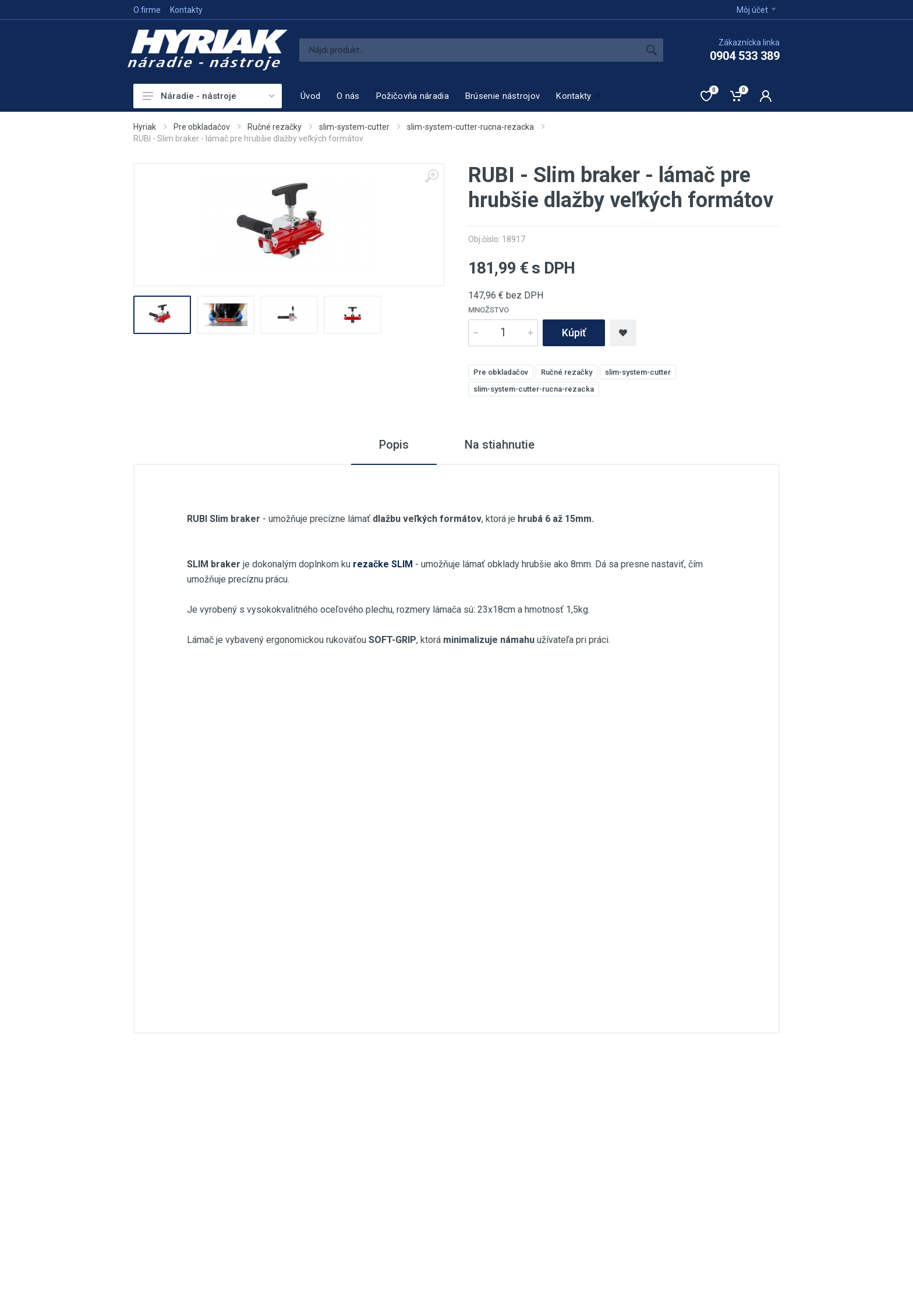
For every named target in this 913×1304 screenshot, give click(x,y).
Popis (394, 445)
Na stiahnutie (500, 445)
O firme (147, 10)
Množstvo (488, 309)
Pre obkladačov (202, 127)
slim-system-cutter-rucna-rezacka (470, 127)
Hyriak (144, 127)
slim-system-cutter (354, 127)
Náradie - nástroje (208, 96)
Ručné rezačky (274, 127)
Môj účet (756, 10)
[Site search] (469, 50)
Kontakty (186, 10)
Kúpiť (574, 332)
